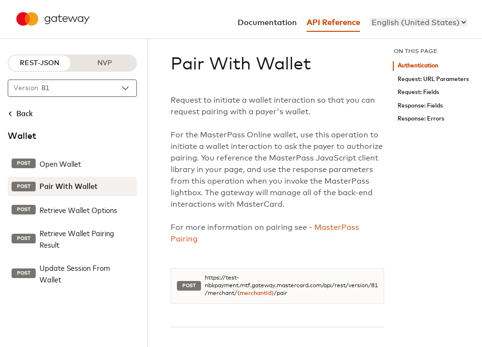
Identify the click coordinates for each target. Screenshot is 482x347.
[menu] (419, 22)
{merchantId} (255, 293)
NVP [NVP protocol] (104, 63)
